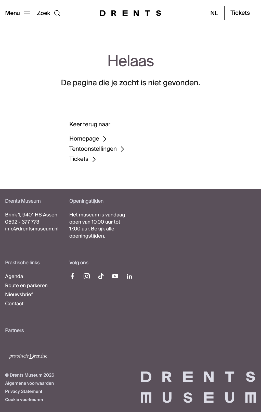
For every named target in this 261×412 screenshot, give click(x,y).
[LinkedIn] (129, 276)
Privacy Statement (23, 391)
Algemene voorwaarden (29, 383)
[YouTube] (115, 276)
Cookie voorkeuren (24, 399)
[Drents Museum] (130, 13)
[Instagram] (87, 276)
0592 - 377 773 (22, 222)
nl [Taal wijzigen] (214, 13)
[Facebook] (72, 276)
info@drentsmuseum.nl (32, 229)
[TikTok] (101, 276)
